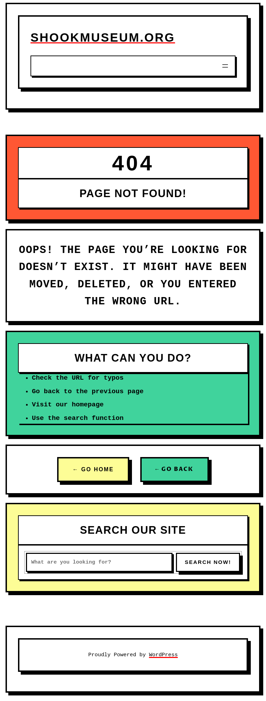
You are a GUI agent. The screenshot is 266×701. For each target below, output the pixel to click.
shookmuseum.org (102, 37)
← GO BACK (175, 469)
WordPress (163, 655)
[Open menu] (225, 66)
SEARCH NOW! (208, 562)
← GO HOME (93, 469)
